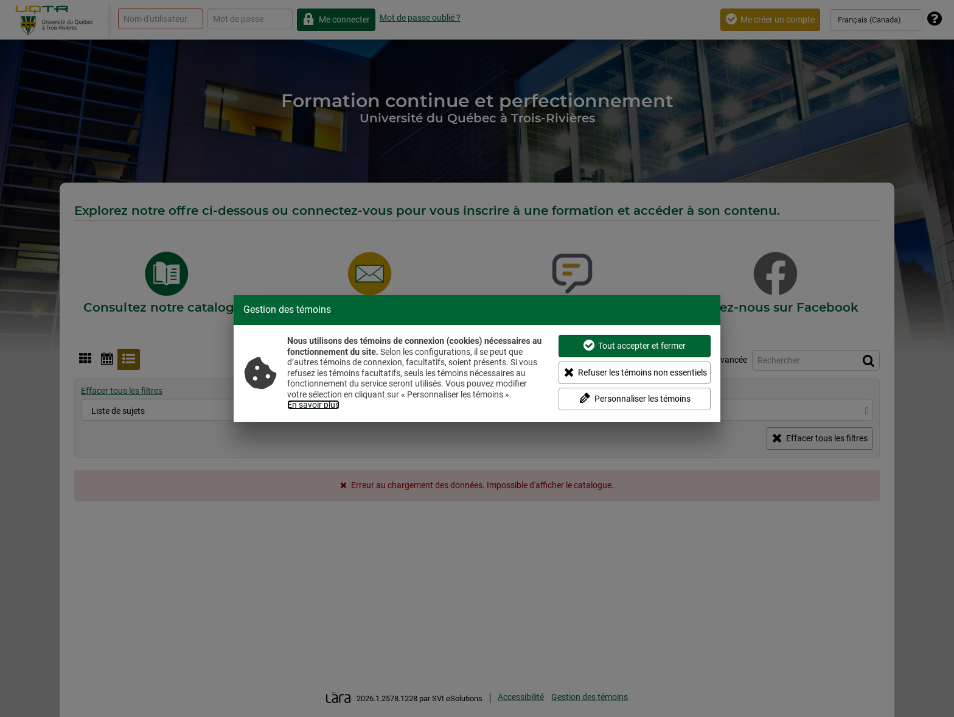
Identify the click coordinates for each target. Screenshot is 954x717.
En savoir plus (313, 405)
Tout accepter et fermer (634, 345)
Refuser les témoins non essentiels (635, 372)
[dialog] (477, 358)
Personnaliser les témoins (635, 398)
